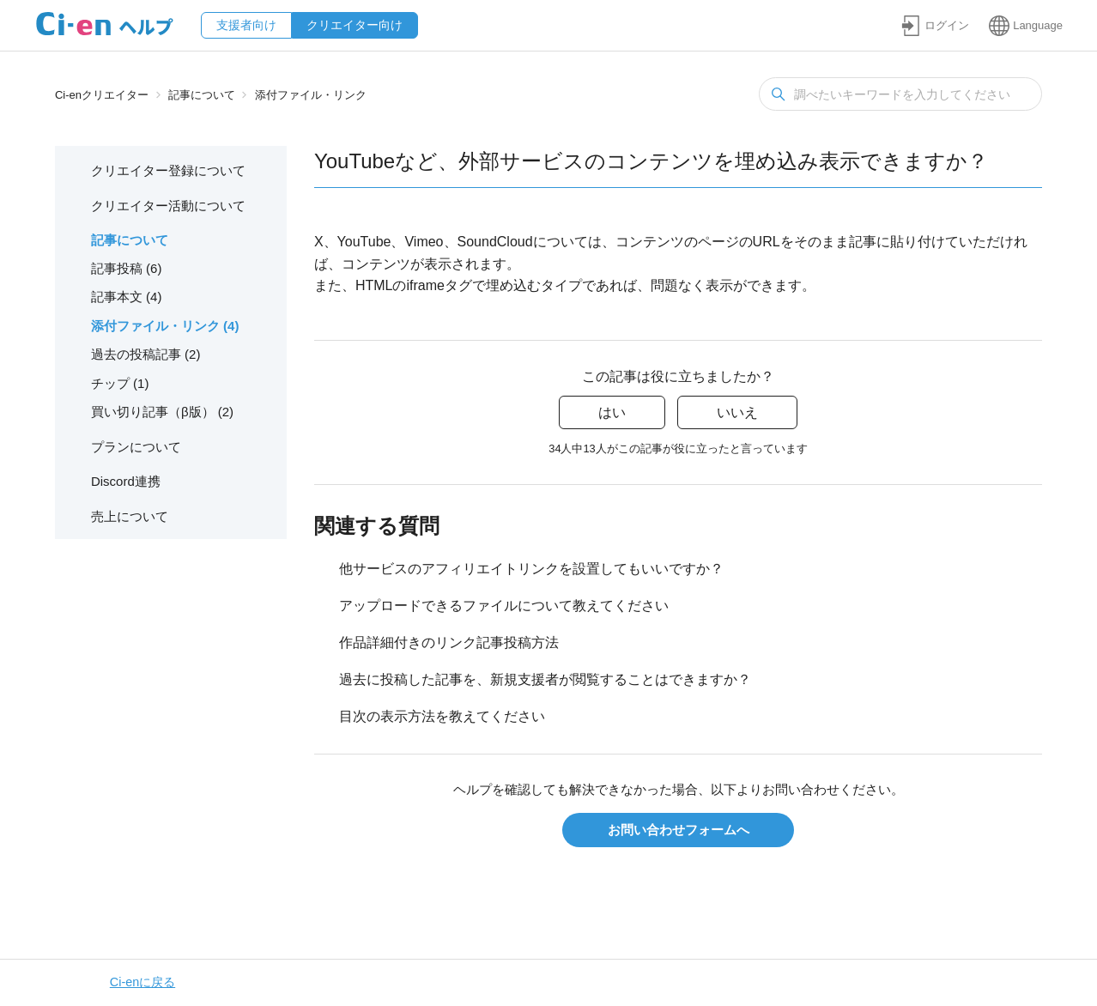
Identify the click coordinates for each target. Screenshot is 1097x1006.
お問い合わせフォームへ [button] (678, 829)
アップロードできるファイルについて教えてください (504, 605)
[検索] (900, 94)
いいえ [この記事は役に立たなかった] (737, 412)
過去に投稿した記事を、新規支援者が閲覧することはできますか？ (545, 679)
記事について (201, 94)
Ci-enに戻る (142, 982)
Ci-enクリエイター (101, 94)
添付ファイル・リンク (311, 94)
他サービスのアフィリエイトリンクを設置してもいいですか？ (531, 568)
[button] (934, 25)
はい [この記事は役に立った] (612, 412)
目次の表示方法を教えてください (442, 716)
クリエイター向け (354, 25)
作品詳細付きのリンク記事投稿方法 (449, 642)
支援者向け (246, 25)
